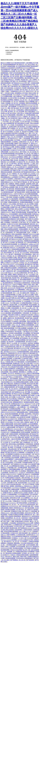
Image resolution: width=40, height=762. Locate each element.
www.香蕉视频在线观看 (25, 491)
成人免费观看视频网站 (21, 251)
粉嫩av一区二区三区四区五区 (9, 118)
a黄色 (22, 477)
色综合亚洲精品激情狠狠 (11, 531)
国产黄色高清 (35, 299)
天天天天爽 (4, 111)
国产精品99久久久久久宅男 (19, 83)
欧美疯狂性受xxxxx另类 (30, 524)
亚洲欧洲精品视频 (27, 303)
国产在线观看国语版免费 (8, 135)
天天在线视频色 (13, 214)
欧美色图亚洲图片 (29, 387)
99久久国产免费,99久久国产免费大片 (15, 298)
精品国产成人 (25, 79)
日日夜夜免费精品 (29, 136)
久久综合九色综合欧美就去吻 (12, 484)
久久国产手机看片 (32, 501)
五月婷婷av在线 (34, 348)
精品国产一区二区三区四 (32, 437)
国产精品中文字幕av (32, 341)
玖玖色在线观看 (20, 546)
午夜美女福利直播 (34, 518)
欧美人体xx (29, 205)
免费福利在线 (15, 200)
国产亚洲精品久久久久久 (28, 277)
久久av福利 (24, 94)
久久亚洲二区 (7, 442)
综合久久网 (7, 403)
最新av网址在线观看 (8, 529)
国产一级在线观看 (16, 254)
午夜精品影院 (24, 415)
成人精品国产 (10, 341)
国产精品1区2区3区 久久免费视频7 (15, 452)
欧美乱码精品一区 (14, 435)
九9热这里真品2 (9, 331)
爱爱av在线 (13, 168)
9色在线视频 (4, 69)
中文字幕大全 (32, 94)
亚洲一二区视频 (31, 232)
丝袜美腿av (22, 101)
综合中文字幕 (16, 395)
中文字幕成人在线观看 (30, 548)
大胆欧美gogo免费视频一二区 (20, 286)
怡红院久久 (4, 476)
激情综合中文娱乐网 (27, 314)
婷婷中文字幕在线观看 (33, 373)
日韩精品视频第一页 (24, 229)
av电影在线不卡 (18, 178)
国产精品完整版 (5, 160)
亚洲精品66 (32, 160)
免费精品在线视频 (29, 377)
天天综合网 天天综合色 (25, 316)
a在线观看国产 (27, 235)
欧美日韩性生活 (24, 230)
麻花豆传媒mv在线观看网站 (17, 444)
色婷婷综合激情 (33, 267)
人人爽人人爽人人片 (27, 408)
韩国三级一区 (20, 346)
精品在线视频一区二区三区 (23, 153)
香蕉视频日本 (12, 430)
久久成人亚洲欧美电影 (20, 272)
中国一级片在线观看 (33, 550)
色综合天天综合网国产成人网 (18, 550)
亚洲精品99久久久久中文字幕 (24, 326)
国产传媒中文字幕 (15, 170)
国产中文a (8, 286)
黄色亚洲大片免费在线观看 (13, 553)
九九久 (7, 303)
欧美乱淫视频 (35, 229)
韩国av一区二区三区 (10, 110)
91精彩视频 (10, 467)
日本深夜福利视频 (10, 294)
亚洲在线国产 (29, 385)
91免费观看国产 (29, 168)
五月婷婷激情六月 (33, 503)
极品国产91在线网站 (28, 131)
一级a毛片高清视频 (15, 439)
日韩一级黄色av (5, 311)
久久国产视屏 (15, 442)
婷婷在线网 (4, 449)
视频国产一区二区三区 (26, 476)
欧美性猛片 (13, 330)
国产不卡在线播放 (8, 131)
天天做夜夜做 (29, 452)
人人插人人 (17, 440)
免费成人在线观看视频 (27, 324)
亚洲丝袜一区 (5, 126)
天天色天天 (30, 227)
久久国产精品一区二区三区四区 (27, 222)
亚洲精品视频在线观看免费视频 (21, 365)
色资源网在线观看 (20, 190)
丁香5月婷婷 (9, 197)
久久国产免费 (21, 545)
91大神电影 (15, 321)
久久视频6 (30, 145)
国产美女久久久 (7, 284)
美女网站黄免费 (19, 318)
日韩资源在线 (29, 444)
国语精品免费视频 (6, 393)
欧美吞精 (22, 360)
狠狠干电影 (23, 556)
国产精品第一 (19, 331)
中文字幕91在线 (14, 303)
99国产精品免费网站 (13, 400)
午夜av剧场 (15, 261)
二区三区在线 (13, 309)
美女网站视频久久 (6, 269)
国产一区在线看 (27, 526)
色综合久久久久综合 (8, 246)
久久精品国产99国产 (27, 358)
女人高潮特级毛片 (23, 244)
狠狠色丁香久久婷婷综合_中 (22, 143)
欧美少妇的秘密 (23, 533)
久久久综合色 (17, 94)
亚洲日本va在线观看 (13, 476)
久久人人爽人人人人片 (25, 531)
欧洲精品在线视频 (18, 514)
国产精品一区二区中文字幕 (10, 158)
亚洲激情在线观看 (29, 402)
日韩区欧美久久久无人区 (15, 353)
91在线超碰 (27, 301)
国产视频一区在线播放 (25, 414)
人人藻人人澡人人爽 (33, 449)
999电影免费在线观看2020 (19, 249)
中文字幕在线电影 (19, 361)
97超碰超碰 (10, 543)
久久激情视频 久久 (32, 148)
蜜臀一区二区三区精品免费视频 (17, 340)
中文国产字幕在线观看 (16, 215)
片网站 (7, 91)
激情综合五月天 (26, 516)
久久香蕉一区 (20, 294)
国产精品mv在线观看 (9, 187)
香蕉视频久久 (23, 372)
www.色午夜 (33, 405)
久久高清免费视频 (33, 424)
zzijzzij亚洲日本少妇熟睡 (24, 417)
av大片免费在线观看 (23, 494)
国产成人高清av (12, 113)
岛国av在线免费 (31, 321)
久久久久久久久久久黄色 (15, 375)
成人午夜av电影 (28, 363)
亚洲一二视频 (10, 521)
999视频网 (4, 336)
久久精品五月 (18, 88)
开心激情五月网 (24, 293)
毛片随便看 (4, 340)
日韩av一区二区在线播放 (15, 335)
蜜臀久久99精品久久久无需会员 (10, 262)
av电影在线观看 (27, 529)
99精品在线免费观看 (32, 410)
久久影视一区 (18, 131)
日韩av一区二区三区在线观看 (15, 136)
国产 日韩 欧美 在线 (25, 506)
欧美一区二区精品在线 (29, 150)
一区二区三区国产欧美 (32, 319)
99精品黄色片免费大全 (14, 314)
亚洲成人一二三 (20, 120)
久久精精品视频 (5, 207)
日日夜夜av (15, 538)
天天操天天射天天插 (6, 402)
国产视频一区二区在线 (31, 392)
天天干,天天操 (27, 281)
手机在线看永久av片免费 (8, 71)
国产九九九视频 (29, 294)
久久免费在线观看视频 (31, 193)
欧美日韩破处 (21, 219)
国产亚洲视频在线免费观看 (8, 145)
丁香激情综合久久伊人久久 (17, 91)
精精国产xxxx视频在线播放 (15, 420)
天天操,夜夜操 (19, 125)
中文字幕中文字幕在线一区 (22, 182)
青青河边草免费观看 (31, 103)
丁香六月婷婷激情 (28, 96)
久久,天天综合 (32, 173)
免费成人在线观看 (20, 183)
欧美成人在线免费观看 (15, 333)
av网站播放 (7, 481)
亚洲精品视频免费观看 (26, 202)
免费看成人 (6, 304)
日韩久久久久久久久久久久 (8, 412)
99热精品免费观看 (10, 558)
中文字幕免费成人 (27, 254)
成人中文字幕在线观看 (9, 115)
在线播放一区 (30, 397)
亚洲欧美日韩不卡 (8, 492)
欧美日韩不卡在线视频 (18, 133)
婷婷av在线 (34, 365)
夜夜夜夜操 (24, 395)
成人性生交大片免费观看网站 (28, 291)
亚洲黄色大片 (34, 71)
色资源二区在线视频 (24, 158)
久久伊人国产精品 (25, 121)
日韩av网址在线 (12, 449)
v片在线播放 (12, 523)
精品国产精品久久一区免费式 (12, 79)
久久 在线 (13, 120)
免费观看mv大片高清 (11, 296)
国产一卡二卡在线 (9, 125)
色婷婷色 (22, 261)
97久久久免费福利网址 (19, 227)
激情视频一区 (11, 551)
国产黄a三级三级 (22, 449)
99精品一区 (33, 422)
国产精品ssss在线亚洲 (7, 450)
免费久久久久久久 (33, 81)
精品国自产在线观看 (15, 104)
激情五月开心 (19, 235)
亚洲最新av (4, 301)
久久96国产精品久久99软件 (30, 447)
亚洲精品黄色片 (20, 368)
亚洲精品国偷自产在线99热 (13, 477)
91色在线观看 (9, 462)
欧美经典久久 (15, 360)
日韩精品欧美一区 (29, 459)
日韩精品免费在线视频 (22, 555)
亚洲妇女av (35, 214)
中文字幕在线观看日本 (7, 235)
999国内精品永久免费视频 (26, 199)
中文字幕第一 (18, 140)
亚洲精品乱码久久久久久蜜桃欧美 (27, 419)
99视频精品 (32, 209)
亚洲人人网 (29, 247)
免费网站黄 (12, 266)
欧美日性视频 (35, 400)
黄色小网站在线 (8, 383)
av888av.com (32, 244)
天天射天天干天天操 (7, 227)
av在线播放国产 (25, 405)
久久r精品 (26, 209)
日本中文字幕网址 (17, 284)
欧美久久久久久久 (12, 474)
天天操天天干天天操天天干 (8, 390)
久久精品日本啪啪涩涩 (9, 368)
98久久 (23, 336)
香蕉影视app (35, 417)
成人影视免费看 (30, 98)
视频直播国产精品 (32, 471)
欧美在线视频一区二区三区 (10, 101)
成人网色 (13, 481)
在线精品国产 (7, 464)
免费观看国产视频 (31, 323)
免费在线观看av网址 (22, 412)
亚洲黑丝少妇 (24, 217)
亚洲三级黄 (4, 274)
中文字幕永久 (22, 177)
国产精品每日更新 (20, 192)
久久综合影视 (28, 237)
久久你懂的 (29, 220)
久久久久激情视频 (6, 313)
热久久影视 (32, 461)
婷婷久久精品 (27, 284)
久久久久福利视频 (12, 539)
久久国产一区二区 (31, 496)
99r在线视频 (33, 536)
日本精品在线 (21, 390)
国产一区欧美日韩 (8, 271)
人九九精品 (32, 274)
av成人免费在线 (17, 96)
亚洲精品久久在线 (16, 511)
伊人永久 (4, 551)
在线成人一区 (10, 167)
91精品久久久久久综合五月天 (9, 419)
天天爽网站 (4, 373)
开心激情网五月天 (8, 429)
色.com (17, 167)
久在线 (14, 148)
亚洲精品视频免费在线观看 (22, 425)
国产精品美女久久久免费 (32, 390)
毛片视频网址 (34, 271)
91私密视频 (34, 511)
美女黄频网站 (26, 393)
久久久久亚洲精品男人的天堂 (11, 356)
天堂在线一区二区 (12, 256)
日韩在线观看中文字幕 (22, 185)
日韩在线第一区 (27, 313)
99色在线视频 (5, 372)
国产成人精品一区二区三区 (28, 89)
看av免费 (10, 447)
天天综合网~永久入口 (7, 445)
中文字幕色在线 (8, 348)
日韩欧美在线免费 (29, 215)
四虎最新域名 (5, 73)
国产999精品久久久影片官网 (13, 380)
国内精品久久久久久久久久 (8, 503)
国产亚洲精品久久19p (18, 392)
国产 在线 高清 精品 (18, 130)
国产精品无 (6, 120)
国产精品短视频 (29, 508)
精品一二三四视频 (34, 370)
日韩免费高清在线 (23, 267)
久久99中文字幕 (12, 98)
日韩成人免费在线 (6, 365)
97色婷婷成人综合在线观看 (11, 457)
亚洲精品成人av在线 (31, 197)
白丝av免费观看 (7, 148)
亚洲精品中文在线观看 (20, 383)
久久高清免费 (18, 462)
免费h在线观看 (7, 455)
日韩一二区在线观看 (24, 138)
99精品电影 (7, 511)
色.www (12, 437)
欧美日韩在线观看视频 (11, 414)
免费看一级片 (28, 157)
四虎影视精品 (17, 516)
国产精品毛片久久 (13, 138)
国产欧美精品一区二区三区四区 (29, 338)
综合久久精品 (32, 93)
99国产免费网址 (11, 534)
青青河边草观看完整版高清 (8, 219)
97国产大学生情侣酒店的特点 (17, 73)
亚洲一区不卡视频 (10, 397)
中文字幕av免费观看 (21, 328)
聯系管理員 (9, 54)
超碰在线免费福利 (6, 83)
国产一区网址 (5, 316)
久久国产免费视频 (27, 140)
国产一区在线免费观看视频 (21, 271)
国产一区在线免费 (27, 306)
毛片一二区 (16, 293)
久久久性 (6, 405)
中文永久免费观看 (6, 321)
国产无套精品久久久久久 (15, 116)
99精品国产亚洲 (24, 435)
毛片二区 (35, 133)
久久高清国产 (24, 541)
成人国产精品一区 (21, 509)
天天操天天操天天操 (20, 246)
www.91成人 (8, 501)
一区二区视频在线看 (32, 407)
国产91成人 (21, 385)
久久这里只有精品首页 (27, 543)
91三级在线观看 (13, 199)
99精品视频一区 (20, 115)
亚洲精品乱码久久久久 (17, 403)
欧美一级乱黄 (32, 256)
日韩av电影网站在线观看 (11, 229)
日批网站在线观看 (25, 489)
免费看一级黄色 (12, 274)
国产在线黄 (31, 395)
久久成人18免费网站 (31, 466)
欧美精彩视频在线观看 (10, 385)
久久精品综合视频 (8, 140)
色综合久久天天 (13, 316)
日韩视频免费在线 (15, 432)
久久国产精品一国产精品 (16, 163)
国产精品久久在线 (17, 393)
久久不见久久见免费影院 (16, 157)
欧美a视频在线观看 (25, 279)
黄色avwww (34, 143)
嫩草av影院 (16, 556)
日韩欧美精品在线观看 (10, 267)
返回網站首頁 (9, 52)
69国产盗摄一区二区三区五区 (11, 76)
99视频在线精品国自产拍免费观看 (25, 551)
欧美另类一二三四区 (30, 163)
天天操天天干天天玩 (16, 150)
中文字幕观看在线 (21, 266)
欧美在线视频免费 (24, 224)
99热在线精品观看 (21, 232)
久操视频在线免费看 (15, 408)
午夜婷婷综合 (30, 88)
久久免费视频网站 (20, 289)
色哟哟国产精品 (9, 209)
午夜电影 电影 (10, 361)
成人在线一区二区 (19, 445)
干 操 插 (16, 319)
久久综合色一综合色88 (11, 180)
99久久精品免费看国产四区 (20, 370)
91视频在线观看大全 (13, 202)
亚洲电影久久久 (34, 481)
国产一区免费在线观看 (20, 467)
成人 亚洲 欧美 (33, 533)
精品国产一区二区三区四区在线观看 (15, 205)
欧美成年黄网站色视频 (7, 425)
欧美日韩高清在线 (6, 277)
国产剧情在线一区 (21, 242)
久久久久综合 (32, 482)
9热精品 (36, 205)
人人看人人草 (31, 308)
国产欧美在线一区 (14, 279)
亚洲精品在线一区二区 (13, 336)
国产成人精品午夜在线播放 (19, 269)
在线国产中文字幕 (8, 78)
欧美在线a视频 (9, 143)
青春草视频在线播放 (15, 469)
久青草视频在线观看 (24, 388)
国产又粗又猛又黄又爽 (23, 481)
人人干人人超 (32, 415)
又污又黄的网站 (21, 148)
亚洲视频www (5, 333)
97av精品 (24, 165)
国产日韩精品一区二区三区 (15, 128)
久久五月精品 (9, 422)
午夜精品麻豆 (20, 110)
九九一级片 (28, 133)
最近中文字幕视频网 (26, 76)
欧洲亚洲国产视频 (15, 405)
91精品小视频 (32, 170)
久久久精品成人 (13, 175)
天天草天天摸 (18, 526)
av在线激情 (15, 177)
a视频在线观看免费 (9, 387)
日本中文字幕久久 (19, 193)
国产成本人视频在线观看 (12, 489)
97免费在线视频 (30, 115)
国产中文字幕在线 (12, 398)
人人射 (36, 261)
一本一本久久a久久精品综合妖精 (26, 504)
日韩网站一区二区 (32, 372)
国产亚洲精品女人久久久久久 (26, 528)
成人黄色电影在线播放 (26, 356)
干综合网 (30, 165)
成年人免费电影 (31, 118)
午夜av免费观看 (13, 372)
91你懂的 (16, 89)
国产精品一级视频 (9, 486)
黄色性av (36, 180)
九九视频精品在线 (17, 524)
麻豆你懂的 (22, 220)
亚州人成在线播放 (20, 496)
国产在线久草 (30, 340)
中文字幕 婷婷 (34, 494)
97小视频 (8, 308)
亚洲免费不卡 (5, 195)
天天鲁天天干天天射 (12, 224)
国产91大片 (18, 355)
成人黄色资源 (10, 188)
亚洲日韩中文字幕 (15, 497)
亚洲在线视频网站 (27, 479)
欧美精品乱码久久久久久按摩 (25, 523)
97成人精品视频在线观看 (31, 311)
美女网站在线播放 (18, 548)
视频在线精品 (20, 430)
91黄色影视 (14, 222)
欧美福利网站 (19, 529)
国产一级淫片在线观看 (14, 225)
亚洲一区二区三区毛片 (11, 388)
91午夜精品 (4, 314)
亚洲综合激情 (13, 126)
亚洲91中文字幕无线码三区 (30, 353)
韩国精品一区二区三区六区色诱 (17, 210)
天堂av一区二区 (16, 324)
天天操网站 (15, 141)
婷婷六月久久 (5, 157)
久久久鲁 (24, 501)
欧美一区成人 (14, 461)
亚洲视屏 (36, 444)
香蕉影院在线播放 (20, 188)
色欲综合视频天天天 (7, 382)
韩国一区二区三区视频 (21, 187)
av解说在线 (30, 177)
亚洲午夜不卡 (23, 167)
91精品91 (12, 555)
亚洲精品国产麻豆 (32, 212)
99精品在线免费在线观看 (15, 259)
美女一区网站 (27, 69)
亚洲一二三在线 (31, 210)
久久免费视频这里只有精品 (17, 466)
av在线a (21, 175)
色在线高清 (15, 84)
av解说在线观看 (11, 427)
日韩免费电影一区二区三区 (13, 518)
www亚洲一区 (16, 343)
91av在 (33, 403)
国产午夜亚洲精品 (30, 111)
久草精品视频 (35, 69)
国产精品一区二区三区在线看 (16, 111)
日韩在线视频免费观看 (25, 200)
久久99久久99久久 (14, 152)
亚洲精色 (6, 528)
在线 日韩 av (20, 113)
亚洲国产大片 (5, 230)
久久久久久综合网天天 (10, 155)
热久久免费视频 (30, 101)
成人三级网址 (33, 79)
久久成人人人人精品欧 (24, 309)
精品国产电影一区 (20, 74)
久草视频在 (22, 103)
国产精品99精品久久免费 (22, 123)
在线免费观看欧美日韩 (19, 323)
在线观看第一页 (31, 328)
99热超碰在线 (30, 472)
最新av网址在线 (22, 257)
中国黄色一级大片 (6, 343)
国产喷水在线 (5, 408)
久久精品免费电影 (23, 304)
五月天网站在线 (5, 215)
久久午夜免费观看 (28, 259)
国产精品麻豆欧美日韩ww (28, 172)
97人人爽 (7, 254)
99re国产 (23, 410)
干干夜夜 (26, 178)
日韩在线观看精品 (16, 479)
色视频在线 (21, 398)
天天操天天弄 (14, 533)
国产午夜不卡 (26, 511)
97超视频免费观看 (20, 341)
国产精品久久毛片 (28, 239)
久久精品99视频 (20, 247)
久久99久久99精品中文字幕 (25, 539)
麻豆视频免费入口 (30, 78)
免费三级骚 (14, 471)
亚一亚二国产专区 (24, 195)
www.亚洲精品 (17, 165)
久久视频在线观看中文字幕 (27, 84)
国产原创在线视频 (22, 503)
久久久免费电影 (25, 497)
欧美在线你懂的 (22, 482)
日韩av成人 (29, 289)
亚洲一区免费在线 (25, 442)
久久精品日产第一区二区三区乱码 (26, 162)
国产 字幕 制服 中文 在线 (15, 69)
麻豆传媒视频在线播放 (29, 345)
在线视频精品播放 (24, 434)
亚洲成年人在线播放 (19, 197)
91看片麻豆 (11, 251)
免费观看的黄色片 (23, 256)
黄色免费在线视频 (27, 519)
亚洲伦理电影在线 (10, 346)
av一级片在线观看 (13, 378)
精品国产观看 (14, 304)
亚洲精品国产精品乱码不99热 (26, 296)
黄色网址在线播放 (10, 509)
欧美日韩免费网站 (19, 78)
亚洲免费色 (21, 168)
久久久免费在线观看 (28, 429)
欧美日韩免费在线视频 (25, 214)
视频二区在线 (14, 160)
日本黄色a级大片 (31, 534)
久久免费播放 (27, 333)
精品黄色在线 (14, 528)
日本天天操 (4, 106)
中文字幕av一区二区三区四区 (11, 121)
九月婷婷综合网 (20, 534)
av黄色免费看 (22, 321)
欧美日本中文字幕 (30, 513)
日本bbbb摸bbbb (13, 195)
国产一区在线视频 (26, 469)
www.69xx (36, 363)
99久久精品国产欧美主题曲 (15, 366)
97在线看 (29, 249)
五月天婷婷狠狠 (9, 190)
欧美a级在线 (28, 430)
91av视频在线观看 (22, 145)
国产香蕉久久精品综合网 (12, 291)
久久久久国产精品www (7, 272)
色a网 (6, 434)
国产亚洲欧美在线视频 (28, 439)
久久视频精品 (35, 158)
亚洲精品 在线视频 (20, 146)
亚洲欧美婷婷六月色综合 (22, 521)
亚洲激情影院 (15, 217)
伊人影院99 (35, 219)
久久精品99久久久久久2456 (25, 106)
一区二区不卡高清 (25, 400)
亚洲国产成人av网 (15, 207)
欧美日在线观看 (25, 432)
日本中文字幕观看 (27, 380)
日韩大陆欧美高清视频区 (17, 513)
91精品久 (36, 314)
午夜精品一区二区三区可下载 (31, 116)
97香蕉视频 (12, 185)
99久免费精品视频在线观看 (21, 382)
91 (20, 303)
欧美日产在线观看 (8, 178)
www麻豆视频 (17, 358)
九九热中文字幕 (20, 397)
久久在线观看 (18, 447)
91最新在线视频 (13, 434)
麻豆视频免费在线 (8, 283)
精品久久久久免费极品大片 (14, 281)
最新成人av (6, 461)
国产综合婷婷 (30, 560)
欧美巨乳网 (24, 440)
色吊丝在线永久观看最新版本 (22, 283)
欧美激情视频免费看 (23, 351)
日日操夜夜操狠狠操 (31, 361)
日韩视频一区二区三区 (11, 103)
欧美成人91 (35, 313)
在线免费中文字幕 (12, 482)
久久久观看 (22, 319)
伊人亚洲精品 (21, 98)
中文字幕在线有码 (9, 289)
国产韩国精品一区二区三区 (18, 560)
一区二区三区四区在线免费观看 (30, 225)
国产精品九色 (29, 264)
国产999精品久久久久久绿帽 (19, 464)
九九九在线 (24, 170)
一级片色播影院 (29, 360)
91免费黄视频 (35, 474)
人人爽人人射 (29, 398)
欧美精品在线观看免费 (14, 410)
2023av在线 (23, 350)
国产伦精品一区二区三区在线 (28, 152)
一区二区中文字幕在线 (28, 484)
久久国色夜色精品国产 (7, 192)
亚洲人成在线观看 (17, 234)
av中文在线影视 (19, 264)
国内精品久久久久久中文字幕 (29, 104)
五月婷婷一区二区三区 (28, 553)
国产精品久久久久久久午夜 (21, 348)
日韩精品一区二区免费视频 (11, 338)
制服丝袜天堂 (28, 514)
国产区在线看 (20, 387)
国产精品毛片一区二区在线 (24, 427)
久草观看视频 (15, 415)
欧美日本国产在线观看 (20, 424)
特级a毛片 (30, 509)
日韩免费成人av (19, 486)
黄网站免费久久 (16, 306)
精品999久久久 (28, 486)
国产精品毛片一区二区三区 (11, 541)
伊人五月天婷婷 (24, 252)
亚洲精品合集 (25, 86)
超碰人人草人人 (7, 84)
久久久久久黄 (18, 429)
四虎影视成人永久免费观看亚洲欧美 (29, 276)
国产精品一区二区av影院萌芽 (18, 81)
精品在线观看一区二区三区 (11, 252)
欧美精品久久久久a (20, 373)
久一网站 (8, 108)
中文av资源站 (12, 204)
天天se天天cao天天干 (9, 264)
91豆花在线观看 (5, 168)
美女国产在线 (29, 318)
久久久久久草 (12, 288)
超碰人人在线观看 (10, 546)
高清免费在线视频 (21, 212)
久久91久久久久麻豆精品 (16, 241)
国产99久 (5, 242)
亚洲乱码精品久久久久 (7, 182)
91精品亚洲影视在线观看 (8, 355)
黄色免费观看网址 (17, 313)
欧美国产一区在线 (9, 74)
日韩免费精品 (26, 299)
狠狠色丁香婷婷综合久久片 (17, 508)
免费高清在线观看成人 (31, 110)
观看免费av (17, 543)
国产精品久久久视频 (8, 146)
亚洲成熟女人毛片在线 (21, 93)
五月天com (28, 403)
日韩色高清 (24, 518)
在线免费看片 (8, 261)
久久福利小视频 (7, 370)
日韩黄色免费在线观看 (30, 175)
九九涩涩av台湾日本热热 (26, 180)
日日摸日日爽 (35, 309)
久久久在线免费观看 (31, 445)
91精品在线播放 (19, 459)
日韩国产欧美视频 (23, 330)
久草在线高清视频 (32, 242)
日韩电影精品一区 (10, 232)
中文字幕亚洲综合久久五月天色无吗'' (11, 519)
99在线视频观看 (18, 237)
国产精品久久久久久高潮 (31, 331)
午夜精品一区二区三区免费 (19, 173)
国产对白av (36, 190)
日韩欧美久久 (17, 501)
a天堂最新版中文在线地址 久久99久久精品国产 (18, 454)
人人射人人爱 (23, 538)
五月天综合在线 (8, 88)
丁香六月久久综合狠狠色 (25, 155)
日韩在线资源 (17, 172)
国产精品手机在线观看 (11, 276)
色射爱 (24, 88)
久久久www (8, 130)
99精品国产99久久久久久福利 (31, 234)
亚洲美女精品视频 (31, 192)
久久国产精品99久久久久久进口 (13, 299)
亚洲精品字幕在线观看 (27, 207)
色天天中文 (11, 373)
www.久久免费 (7, 479)
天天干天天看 (29, 261)
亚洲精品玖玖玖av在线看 (21, 492)
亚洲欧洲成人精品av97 (9, 247)
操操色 (13, 212)
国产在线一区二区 (33, 272)
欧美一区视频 (12, 326)
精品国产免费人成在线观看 (19, 499)
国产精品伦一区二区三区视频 (25, 204)
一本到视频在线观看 (11, 545)
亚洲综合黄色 (8, 524)
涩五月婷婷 (36, 380)
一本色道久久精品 (9, 93)
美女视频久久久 (23, 160)
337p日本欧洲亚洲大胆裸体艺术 (21, 536)
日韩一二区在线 (25, 71)
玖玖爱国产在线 (5, 439)
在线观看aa (35, 155)
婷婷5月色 (34, 335)
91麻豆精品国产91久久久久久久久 (10, 350)
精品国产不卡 (20, 288)
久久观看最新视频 (12, 494)
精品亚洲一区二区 (23, 274)
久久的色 (4, 482)
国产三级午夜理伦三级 (14, 86)
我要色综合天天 (18, 450)
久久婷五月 (22, 472)
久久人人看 (4, 375)
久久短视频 (11, 242)
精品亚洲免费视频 (9, 328)
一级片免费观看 (12, 106)
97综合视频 (29, 190)
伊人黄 (18, 71)
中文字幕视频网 (5, 220)
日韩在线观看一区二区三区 (19, 308)
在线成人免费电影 (23, 461)
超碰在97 (5, 204)
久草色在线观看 (30, 545)
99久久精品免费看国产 (7, 459)
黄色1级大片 (9, 556)
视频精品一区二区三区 (20, 99)
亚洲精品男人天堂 (18, 363)
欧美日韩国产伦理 (6, 392)
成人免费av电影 (19, 437)
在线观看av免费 (30, 183)
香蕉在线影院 (32, 467)
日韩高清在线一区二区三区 (19, 455)
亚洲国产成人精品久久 (24, 474)
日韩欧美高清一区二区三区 (26, 141)
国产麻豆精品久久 (8, 319)
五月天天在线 (14, 220)
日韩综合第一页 (33, 217)
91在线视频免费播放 (21, 135)
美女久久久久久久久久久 (31, 125)
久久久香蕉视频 (11, 162)
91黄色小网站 (8, 395)
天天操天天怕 (33, 286)
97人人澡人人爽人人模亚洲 (21, 422)
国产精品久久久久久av (10, 351)
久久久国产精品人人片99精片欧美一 (13, 377)
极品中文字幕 (22, 118)
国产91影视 (28, 219)
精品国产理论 (16, 277)
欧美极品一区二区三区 (16, 311)
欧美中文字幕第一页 (30, 128)
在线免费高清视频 (33, 167)
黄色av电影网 (19, 209)
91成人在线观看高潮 (8, 123)
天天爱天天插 (7, 471)
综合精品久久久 (23, 378)
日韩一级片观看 (13, 491)
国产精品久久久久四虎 (15, 239)
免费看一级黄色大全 (8, 318)
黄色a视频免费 (27, 335)
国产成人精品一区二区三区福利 (20, 108)
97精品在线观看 (32, 135)
